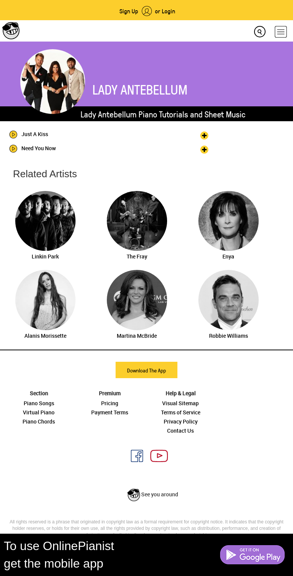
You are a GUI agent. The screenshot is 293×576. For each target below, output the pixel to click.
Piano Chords (39, 421)
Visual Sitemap (180, 403)
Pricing (109, 403)
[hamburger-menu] (281, 32)
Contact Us (180, 430)
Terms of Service (180, 412)
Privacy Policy (181, 421)
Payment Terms (109, 412)
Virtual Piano (39, 412)
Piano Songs (39, 403)
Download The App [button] (146, 370)
